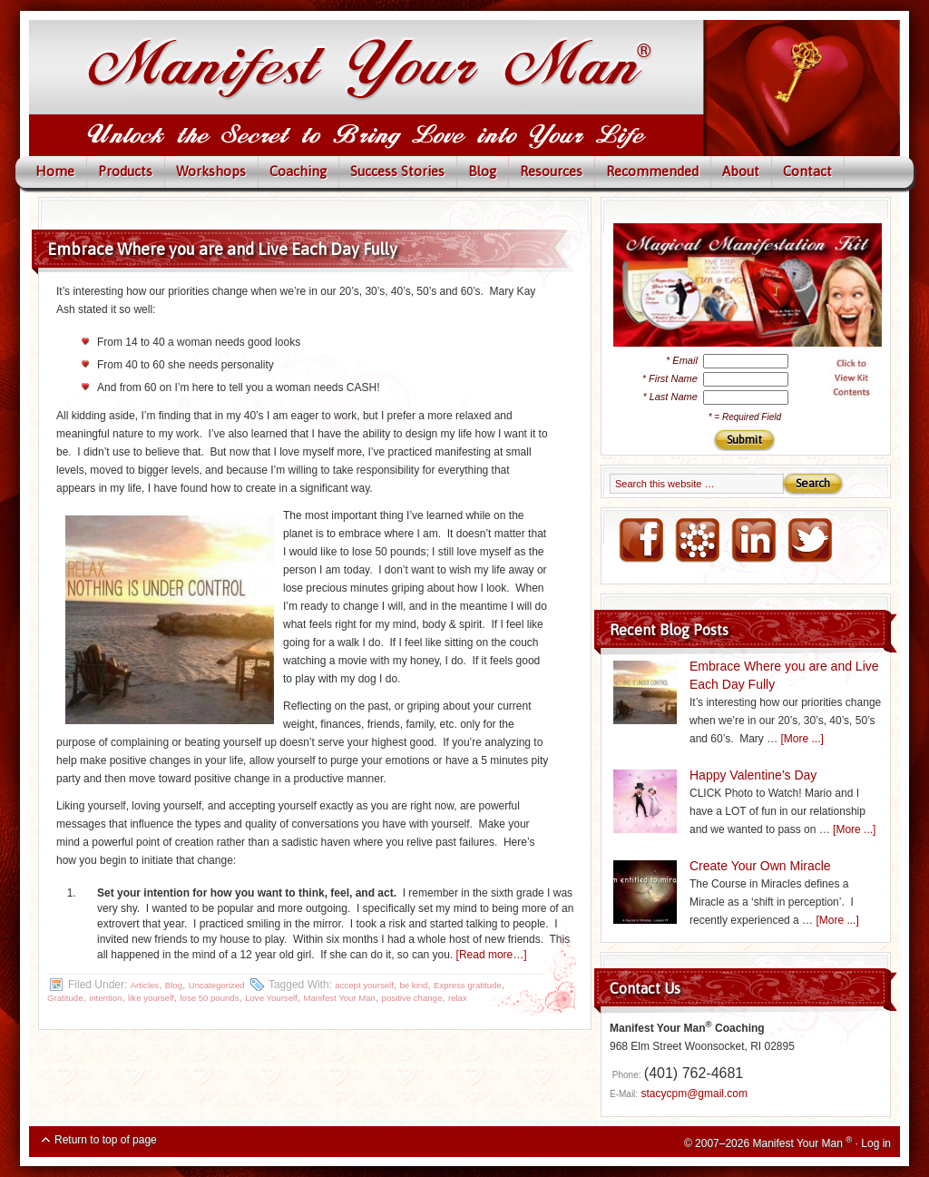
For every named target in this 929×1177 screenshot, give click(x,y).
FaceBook (640, 541)
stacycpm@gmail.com (694, 1093)
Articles (145, 985)
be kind (414, 985)
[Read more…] (491, 954)
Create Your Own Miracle (760, 865)
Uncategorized (217, 985)
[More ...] (802, 738)
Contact (807, 171)
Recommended (652, 171)
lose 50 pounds (209, 998)
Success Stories (397, 171)
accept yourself (364, 985)
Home (54, 171)
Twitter (809, 541)
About (740, 171)
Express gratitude (468, 985)
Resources (551, 171)
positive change (412, 998)
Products (125, 171)
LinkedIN (753, 541)
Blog (482, 171)
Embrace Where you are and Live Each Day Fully (222, 249)
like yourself (151, 998)
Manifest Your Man (339, 998)
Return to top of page (105, 1139)
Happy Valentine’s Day (753, 775)
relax (457, 998)
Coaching (298, 171)
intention (105, 998)
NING (696, 541)
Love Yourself (271, 998)
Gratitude (65, 998)
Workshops (211, 171)
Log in (876, 1143)
